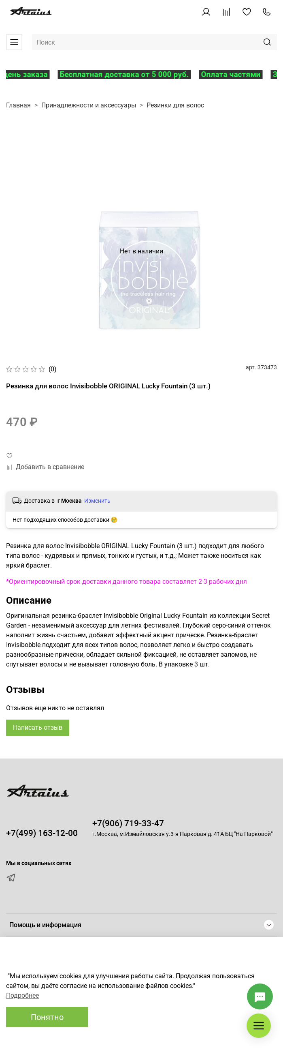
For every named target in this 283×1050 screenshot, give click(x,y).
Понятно (47, 1017)
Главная (18, 105)
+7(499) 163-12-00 (42, 833)
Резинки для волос (175, 105)
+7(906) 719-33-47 (128, 823)
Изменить (97, 500)
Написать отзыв (37, 727)
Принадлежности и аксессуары (88, 105)
